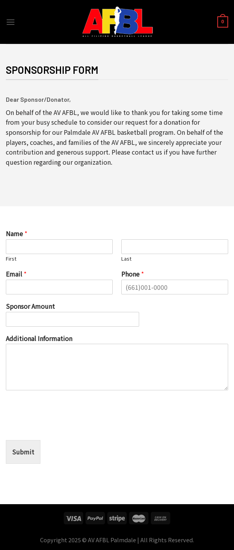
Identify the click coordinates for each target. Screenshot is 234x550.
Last (126, 259)
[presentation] (65, 427)
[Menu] (10, 21)
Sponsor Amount (30, 306)
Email (16, 274)
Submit (23, 451)
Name (16, 234)
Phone (132, 274)
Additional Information (39, 338)
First (11, 259)
